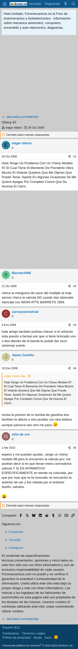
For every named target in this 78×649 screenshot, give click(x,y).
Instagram (16, 547)
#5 (74, 447)
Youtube (15, 540)
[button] (5, 4)
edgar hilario (14, 127)
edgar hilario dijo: (15, 376)
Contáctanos (10, 633)
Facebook (16, 532)
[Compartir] (69, 156)
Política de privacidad (16, 637)
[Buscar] (73, 4)
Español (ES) (11, 627)
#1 (74, 156)
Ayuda (37, 637)
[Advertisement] (39, 76)
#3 (74, 324)
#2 (74, 286)
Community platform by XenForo (37, 645)
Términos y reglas (33, 633)
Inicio (48, 637)
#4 (74, 368)
